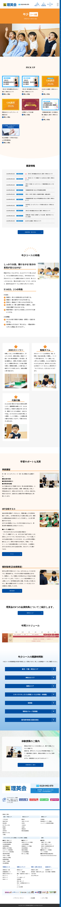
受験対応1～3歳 (6, 869)
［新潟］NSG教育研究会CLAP (47, 846)
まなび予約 (50, 5)
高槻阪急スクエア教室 (27, 846)
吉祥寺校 (5, 830)
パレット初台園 (44, 851)
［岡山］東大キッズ (45, 848)
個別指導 (12, 591)
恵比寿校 (5, 823)
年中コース (5, 877)
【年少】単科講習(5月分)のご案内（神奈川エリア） (38, 210)
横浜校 (23, 819)
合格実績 (19, 879)
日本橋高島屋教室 (7, 844)
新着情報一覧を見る (30, 232)
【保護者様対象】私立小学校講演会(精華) (35, 190)
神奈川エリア (25, 817)
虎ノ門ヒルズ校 (6, 825)
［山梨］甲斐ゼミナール (45, 844)
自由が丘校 (5, 821)
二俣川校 (24, 825)
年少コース (5, 875)
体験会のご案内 (34, 869)
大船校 (23, 827)
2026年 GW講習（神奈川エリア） (33, 221)
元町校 (23, 823)
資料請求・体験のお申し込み (37, 871)
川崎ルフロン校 (25, 821)
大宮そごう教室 (6, 855)
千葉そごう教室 (6, 861)
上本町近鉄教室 (25, 844)
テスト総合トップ (21, 877)
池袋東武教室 (6, 846)
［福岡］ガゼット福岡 (45, 842)
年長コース (5, 879)
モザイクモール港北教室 (8, 851)
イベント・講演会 (21, 871)
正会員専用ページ (39, 5)
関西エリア (44, 817)
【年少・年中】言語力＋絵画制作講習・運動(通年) (37, 194)
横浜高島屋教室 (25, 830)
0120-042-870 (46, 785)
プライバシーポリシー (19, 898)
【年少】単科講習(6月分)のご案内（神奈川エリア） (39, 174)
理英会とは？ (30, 613)
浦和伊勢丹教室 (6, 853)
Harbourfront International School (48, 855)
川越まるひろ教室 (7, 857)
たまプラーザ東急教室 (8, 850)
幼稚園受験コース (7, 871)
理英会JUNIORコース (7, 873)
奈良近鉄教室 (25, 848)
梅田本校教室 (25, 850)
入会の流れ (33, 873)
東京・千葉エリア (7, 817)
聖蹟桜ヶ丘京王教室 (7, 848)
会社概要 (33, 898)
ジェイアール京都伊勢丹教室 (46, 823)
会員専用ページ (48, 869)
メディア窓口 (45, 898)
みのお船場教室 (25, 851)
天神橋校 (42, 819)
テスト (12, 554)
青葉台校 (24, 829)
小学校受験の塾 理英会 (29, 905)
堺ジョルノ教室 (25, 853)
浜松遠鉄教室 (6, 863)
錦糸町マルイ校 (6, 832)
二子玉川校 (5, 819)
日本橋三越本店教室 (7, 842)
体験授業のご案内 (31, 765)
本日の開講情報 (45, 5)
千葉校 (4, 834)
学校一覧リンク (20, 881)
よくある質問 (20, 886)
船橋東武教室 (6, 859)
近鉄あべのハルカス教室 (27, 842)
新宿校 (4, 827)
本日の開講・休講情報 (50, 871)
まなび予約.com (34, 875)
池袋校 (4, 829)
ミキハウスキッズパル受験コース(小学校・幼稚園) (15, 838)
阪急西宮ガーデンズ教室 (45, 821)
